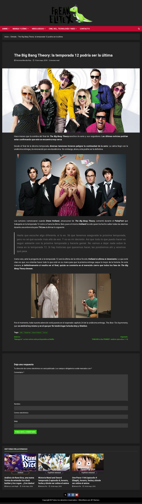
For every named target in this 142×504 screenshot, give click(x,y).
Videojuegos (38, 29)
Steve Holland (36, 332)
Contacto (85, 29)
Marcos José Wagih (12, 488)
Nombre (17, 405)
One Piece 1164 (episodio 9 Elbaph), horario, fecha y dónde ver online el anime (86, 482)
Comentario (19, 374)
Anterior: (42, 339)
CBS (21, 332)
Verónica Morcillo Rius (23, 60)
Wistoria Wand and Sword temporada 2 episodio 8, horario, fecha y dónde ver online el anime (53, 482)
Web (16, 423)
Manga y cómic (20, 29)
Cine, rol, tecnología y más (62, 29)
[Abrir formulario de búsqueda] (139, 29)
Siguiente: (99, 339)
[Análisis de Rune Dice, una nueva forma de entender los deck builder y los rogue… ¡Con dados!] (20, 465)
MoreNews (83, 501)
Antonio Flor (43, 488)
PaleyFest (27, 332)
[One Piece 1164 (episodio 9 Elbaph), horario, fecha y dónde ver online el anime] (88, 465)
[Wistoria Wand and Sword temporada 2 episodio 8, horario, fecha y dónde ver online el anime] (54, 465)
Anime (5, 29)
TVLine (45, 332)
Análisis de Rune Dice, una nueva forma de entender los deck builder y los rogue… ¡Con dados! (19, 482)
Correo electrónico (21, 414)
